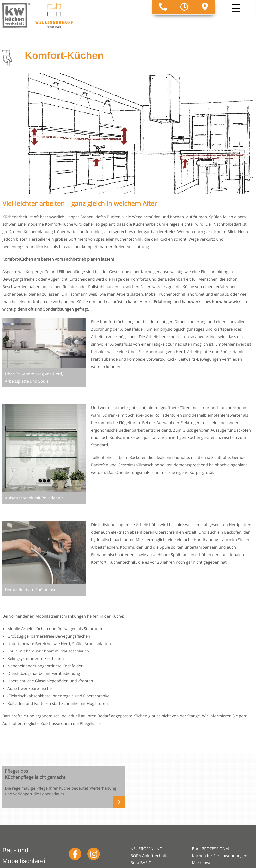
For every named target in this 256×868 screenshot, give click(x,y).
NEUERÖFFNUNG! (147, 848)
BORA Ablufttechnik (148, 855)
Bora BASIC (140, 862)
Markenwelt (203, 862)
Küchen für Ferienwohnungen (220, 855)
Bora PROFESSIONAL (211, 848)
